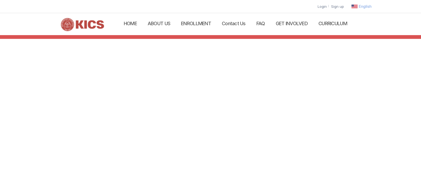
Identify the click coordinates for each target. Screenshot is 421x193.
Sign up (337, 6)
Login (322, 6)
